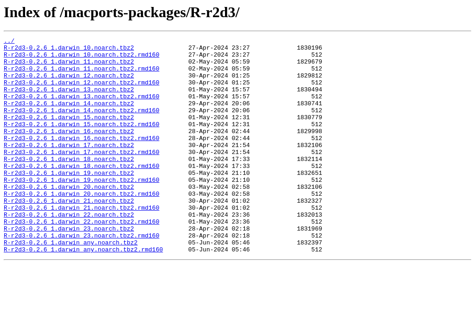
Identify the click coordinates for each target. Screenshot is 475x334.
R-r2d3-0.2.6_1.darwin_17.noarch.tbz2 (69, 167)
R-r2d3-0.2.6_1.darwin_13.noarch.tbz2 (69, 100)
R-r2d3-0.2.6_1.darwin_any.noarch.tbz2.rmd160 (83, 292)
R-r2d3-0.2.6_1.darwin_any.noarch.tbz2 (71, 284)
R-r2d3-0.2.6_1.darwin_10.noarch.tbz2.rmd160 (81, 58)
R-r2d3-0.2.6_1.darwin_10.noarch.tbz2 (69, 50)
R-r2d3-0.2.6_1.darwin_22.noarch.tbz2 (69, 250)
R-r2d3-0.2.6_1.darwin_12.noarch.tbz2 (69, 83)
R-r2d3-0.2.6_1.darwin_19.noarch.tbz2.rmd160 (81, 209)
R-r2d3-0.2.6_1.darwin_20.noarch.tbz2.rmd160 (81, 225)
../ (9, 42)
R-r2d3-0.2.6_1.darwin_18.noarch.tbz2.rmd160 (81, 192)
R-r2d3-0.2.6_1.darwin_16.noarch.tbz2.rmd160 (81, 158)
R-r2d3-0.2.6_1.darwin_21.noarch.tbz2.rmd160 (81, 242)
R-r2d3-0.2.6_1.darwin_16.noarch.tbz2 (69, 150)
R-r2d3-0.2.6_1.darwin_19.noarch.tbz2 (69, 200)
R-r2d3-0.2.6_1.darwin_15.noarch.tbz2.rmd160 (81, 142)
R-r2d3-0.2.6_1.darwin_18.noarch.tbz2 (69, 184)
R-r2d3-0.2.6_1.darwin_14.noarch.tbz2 (69, 117)
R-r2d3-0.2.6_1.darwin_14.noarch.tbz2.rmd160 (81, 125)
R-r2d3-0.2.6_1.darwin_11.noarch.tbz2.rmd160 (81, 75)
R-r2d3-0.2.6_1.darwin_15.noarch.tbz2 (69, 133)
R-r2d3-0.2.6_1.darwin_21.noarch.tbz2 (69, 234)
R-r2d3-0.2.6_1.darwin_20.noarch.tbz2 (69, 217)
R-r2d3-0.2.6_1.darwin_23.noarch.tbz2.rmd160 (81, 275)
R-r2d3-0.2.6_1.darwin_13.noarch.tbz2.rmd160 (81, 108)
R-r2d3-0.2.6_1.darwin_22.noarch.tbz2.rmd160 (81, 259)
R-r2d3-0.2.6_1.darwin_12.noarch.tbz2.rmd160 (81, 92)
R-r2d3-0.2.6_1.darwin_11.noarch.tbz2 (69, 67)
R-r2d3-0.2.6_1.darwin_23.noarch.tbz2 (69, 267)
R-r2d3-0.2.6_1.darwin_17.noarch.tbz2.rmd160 (81, 175)
